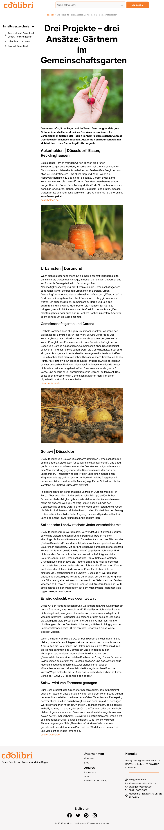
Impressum (90, 772)
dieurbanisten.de (50, 383)
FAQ (86, 762)
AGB (86, 776)
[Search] (90, 5)
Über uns (89, 758)
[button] (33, 26)
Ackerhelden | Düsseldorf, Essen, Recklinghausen (21, 35)
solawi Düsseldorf (51, 734)
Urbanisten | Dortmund (19, 41)
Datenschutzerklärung (95, 780)
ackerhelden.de (50, 200)
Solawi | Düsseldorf (18, 46)
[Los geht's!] (137, 5)
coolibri (50, 14)
